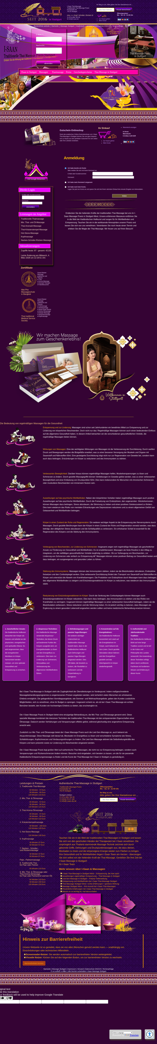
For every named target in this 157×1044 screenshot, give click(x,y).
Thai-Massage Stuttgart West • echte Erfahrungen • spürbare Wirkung (90, 884)
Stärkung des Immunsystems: (56, 571)
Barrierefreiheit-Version (34, 963)
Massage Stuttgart (67, 26)
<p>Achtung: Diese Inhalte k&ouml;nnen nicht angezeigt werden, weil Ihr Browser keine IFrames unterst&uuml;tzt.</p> (48, 48)
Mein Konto (102, 20)
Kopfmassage (27, 237)
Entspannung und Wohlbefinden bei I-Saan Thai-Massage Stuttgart (89, 881)
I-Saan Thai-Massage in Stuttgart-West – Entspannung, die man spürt (90, 873)
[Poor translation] (9, 998)
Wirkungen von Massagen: (54, 449)
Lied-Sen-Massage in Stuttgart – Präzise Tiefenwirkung (84, 879)
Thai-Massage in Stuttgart (105, 72)
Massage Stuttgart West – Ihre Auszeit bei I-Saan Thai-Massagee (89, 886)
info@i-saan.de (74, 19)
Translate (132, 1035)
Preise (68, 72)
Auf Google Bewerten (36, 179)
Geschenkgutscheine (83, 72)
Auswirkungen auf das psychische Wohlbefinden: (64, 498)
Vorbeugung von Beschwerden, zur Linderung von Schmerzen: (70, 547)
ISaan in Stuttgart (29, 72)
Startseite (55, 26)
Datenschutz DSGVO (102, 26)
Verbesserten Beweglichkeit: (55, 474)
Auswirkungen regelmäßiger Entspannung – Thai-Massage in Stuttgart (91, 876)
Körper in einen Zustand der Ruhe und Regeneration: (66, 522)
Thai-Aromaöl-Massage (31, 226)
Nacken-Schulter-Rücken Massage (36, 240)
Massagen (43, 72)
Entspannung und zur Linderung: (57, 427)
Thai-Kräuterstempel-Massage (34, 230)
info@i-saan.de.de (68, 801)
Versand (89, 26)
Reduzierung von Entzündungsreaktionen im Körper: (66, 596)
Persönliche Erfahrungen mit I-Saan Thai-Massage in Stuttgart (87, 889)
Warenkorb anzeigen (129, 127)
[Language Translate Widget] (122, 1032)
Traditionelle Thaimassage (32, 219)
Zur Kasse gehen (104, 19)
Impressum (80, 26)
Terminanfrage (117, 26)
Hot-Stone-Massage (29, 233)
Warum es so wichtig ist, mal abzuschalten (79, 891)
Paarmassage (58, 72)
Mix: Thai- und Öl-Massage (33, 222)
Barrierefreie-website (42, 26)
